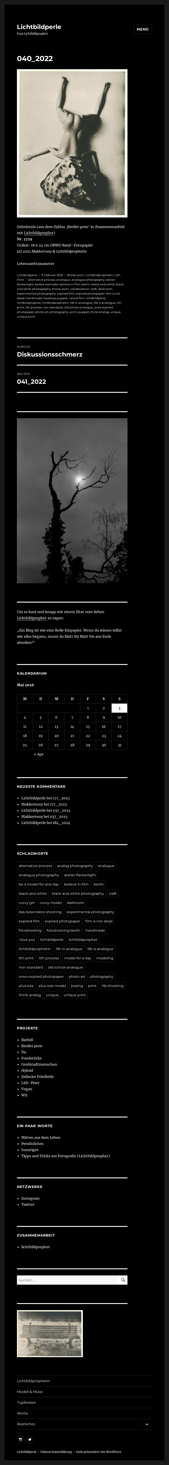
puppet (83, 312)
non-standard (53, 307)
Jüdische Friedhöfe (37, 1076)
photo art (42, 312)
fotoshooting (30, 930)
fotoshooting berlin (63, 930)
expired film (66, 293)
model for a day (77, 958)
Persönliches (32, 1143)
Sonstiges (29, 1150)
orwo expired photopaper (41, 976)
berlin (86, 284)
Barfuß (27, 1040)
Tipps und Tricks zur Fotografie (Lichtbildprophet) (65, 1156)
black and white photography (78, 893)
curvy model (51, 903)
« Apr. (39, 754)
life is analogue (104, 302)
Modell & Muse (30, 1392)
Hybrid (27, 1070)
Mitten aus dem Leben (40, 1137)
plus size (26, 986)
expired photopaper (90, 293)
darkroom (105, 289)
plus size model (52, 986)
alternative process (41, 279)
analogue (63, 279)
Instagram (30, 1198)
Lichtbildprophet (39, 233)
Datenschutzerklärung (56, 1452)
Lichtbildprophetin (99, 275)
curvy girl (27, 903)
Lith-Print (30, 1083)
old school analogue (78, 307)
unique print (26, 316)
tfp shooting (113, 986)
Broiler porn (75, 275)
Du (23, 1052)
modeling (104, 958)
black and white (102, 284)
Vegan (26, 1089)
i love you (27, 940)
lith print (26, 958)
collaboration (79, 289)
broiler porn (60, 289)
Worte (22, 1413)
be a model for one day (39, 884)
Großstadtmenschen (39, 1064)
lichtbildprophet (29, 302)
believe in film (70, 284)
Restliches (26, 1424)
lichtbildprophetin (55, 302)
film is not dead (99, 921)
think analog (99, 312)
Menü (143, 29)
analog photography (75, 866)
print (73, 312)
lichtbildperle (95, 298)
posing (77, 986)
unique (115, 312)
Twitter (27, 1204)
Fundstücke (31, 1058)
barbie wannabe (46, 284)
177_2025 (61, 798)
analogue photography (88, 279)
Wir (24, 1095)
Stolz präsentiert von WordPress (98, 1452)
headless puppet (55, 298)
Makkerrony (32, 804)
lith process (33, 307)
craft (94, 289)
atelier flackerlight (80, 875)
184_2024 (61, 822)
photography (59, 312)
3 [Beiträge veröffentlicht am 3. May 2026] (119, 708)
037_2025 (62, 810)
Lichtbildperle (39, 27)
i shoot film (77, 298)
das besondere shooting (40, 912)
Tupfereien (26, 1402)
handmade (34, 298)
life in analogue (81, 302)
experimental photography (36, 293)
